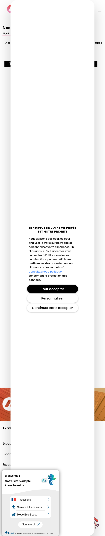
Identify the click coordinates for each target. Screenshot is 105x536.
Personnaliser (52, 298)
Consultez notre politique (45, 272)
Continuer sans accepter (52, 307)
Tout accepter (52, 289)
